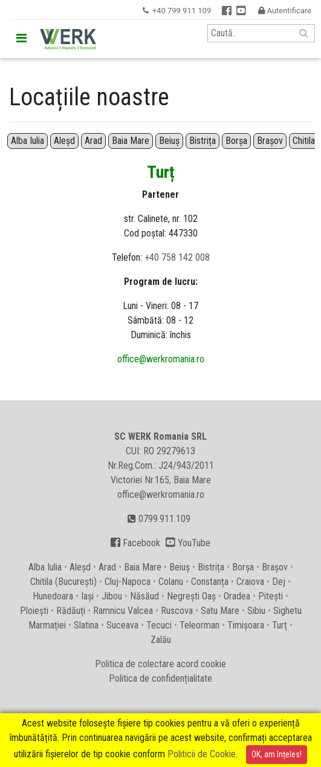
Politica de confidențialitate (160, 678)
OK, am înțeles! (276, 754)
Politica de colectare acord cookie (160, 664)
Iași (87, 596)
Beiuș (169, 140)
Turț (279, 625)
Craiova (250, 581)
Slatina (86, 625)
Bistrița (202, 140)
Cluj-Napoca (128, 581)
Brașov (270, 140)
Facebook (135, 543)
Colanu (170, 581)
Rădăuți (70, 610)
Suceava (122, 625)
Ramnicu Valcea (123, 610)
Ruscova (177, 610)
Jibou (112, 596)
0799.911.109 (159, 518)
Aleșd (64, 140)
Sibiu (256, 610)
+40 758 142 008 (177, 257)
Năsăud (144, 596)
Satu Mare (220, 610)
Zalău (161, 639)
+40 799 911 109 (181, 10)
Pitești (270, 596)
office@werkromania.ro (160, 359)
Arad (93, 140)
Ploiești (34, 610)
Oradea (237, 596)
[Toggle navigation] (21, 38)
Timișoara (245, 625)
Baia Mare (130, 140)
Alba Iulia (27, 140)
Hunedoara (53, 596)
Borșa (236, 140)
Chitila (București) (63, 581)
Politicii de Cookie (201, 754)
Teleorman (199, 625)
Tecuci (159, 625)
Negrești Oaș (191, 596)
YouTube (188, 543)
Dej (278, 581)
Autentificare (284, 10)
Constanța (210, 581)
